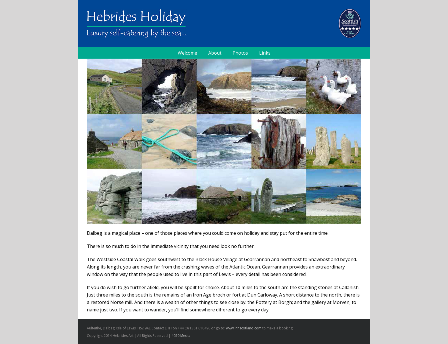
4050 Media (180, 335)
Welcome (187, 53)
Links (265, 53)
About (214, 53)
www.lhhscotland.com (243, 328)
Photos (240, 53)
